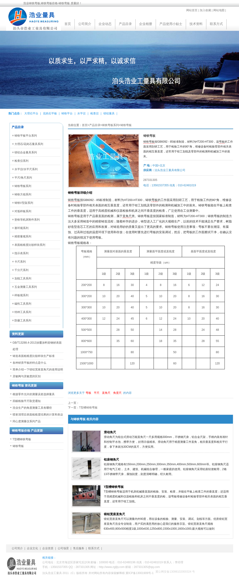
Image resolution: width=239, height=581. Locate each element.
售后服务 (78, 548)
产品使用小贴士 (170, 24)
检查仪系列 (21, 160)
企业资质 (47, 548)
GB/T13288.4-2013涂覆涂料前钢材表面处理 (37, 346)
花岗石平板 (50, 113)
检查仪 (94, 113)
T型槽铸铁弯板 (88, 407)
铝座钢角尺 (111, 459)
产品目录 (125, 24)
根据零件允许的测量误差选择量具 (34, 394)
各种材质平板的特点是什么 (29, 362)
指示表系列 (21, 253)
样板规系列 (21, 295)
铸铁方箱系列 (22, 194)
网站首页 (191, 10)
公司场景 (63, 548)
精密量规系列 (22, 236)
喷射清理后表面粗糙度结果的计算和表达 (38, 414)
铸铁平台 (67, 113)
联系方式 (216, 24)
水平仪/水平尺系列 (26, 169)
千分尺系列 (21, 270)
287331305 (150, 180)
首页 (67, 24)
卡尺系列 (20, 261)
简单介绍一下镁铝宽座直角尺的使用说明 (38, 369)
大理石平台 (31, 113)
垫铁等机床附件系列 (27, 219)
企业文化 (32, 548)
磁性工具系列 (22, 303)
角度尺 (117, 392)
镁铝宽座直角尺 (114, 514)
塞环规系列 (21, 228)
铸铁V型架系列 (23, 202)
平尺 (96, 392)
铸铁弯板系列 (110, 125)
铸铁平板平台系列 (25, 135)
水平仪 (81, 113)
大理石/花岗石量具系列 (28, 144)
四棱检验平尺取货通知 (27, 401)
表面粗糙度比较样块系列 (29, 244)
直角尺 (127, 216)
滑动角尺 (110, 432)
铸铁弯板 (126, 125)
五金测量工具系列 (25, 287)
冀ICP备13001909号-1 (140, 573)
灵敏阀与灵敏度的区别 (27, 376)
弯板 (222, 141)
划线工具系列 (22, 278)
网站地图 (219, 10)
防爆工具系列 (22, 320)
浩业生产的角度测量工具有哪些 (32, 407)
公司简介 (84, 24)
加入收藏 (205, 10)
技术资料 (196, 24)
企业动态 (105, 24)
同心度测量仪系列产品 (27, 421)
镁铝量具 (109, 113)
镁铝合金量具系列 (25, 152)
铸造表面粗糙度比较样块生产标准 (34, 356)
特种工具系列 (22, 312)
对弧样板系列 (22, 211)
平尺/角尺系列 (23, 177)
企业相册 (145, 24)
